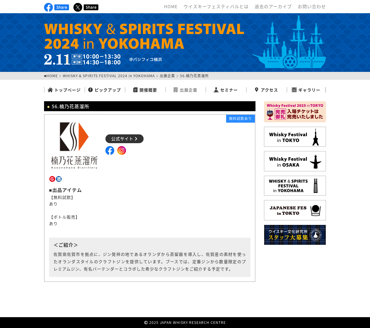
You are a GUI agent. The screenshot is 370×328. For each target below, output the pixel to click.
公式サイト (124, 138)
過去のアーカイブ (273, 6)
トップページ (64, 89)
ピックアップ (104, 89)
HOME (171, 6)
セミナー (225, 89)
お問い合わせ (312, 6)
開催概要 (145, 89)
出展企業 (167, 75)
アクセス (266, 89)
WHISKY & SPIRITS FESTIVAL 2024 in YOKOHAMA (109, 75)
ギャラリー (306, 89)
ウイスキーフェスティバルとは (216, 6)
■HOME (51, 75)
